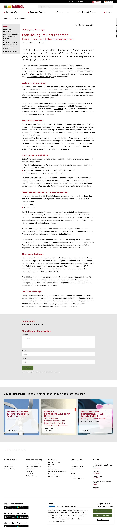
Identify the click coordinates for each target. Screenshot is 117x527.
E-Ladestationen (30, 469)
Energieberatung (8, 466)
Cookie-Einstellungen (103, 520)
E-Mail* (24, 358)
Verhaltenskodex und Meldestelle (57, 471)
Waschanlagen (30, 471)
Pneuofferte (29, 473)
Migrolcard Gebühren (54, 476)
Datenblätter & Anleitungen (78, 478)
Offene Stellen (79, 1)
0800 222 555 (96, 468)
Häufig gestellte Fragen (77, 466)
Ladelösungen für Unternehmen (44, 165)
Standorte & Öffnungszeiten (33, 466)
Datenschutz (51, 474)
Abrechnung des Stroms (8, 47)
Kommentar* (25, 334)
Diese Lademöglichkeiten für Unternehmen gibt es (10, 42)
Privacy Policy (46, 372)
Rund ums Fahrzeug (37, 12)
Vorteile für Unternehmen (7, 30)
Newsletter (74, 464)
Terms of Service (54, 372)
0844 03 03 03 (96, 473)
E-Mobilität (58, 108)
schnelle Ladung (62, 149)
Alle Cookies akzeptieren (103, 511)
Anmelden (110, 1)
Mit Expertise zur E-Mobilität (9, 37)
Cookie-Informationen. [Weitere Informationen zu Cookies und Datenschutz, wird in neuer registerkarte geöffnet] (59, 522)
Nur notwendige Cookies (102, 515)
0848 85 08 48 (96, 478)
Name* (24, 350)
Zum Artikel (11, 431)
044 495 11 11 (96, 484)
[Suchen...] (78, 6)
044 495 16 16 (96, 489)
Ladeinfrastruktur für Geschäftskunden (44, 196)
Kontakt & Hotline (76, 469)
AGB (49, 466)
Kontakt (71, 1)
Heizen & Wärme (12, 12)
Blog (65, 1)
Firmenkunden (61, 12)
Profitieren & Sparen (86, 12)
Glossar (73, 473)
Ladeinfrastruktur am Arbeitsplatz (40, 76)
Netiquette (73, 476)
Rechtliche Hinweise (53, 469)
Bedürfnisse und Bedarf (10, 34)
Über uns (108, 12)
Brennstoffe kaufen (9, 464)
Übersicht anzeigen (83, 25)
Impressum (51, 464)
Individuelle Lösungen (10, 51)
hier (68, 234)
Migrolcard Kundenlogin (32, 464)
